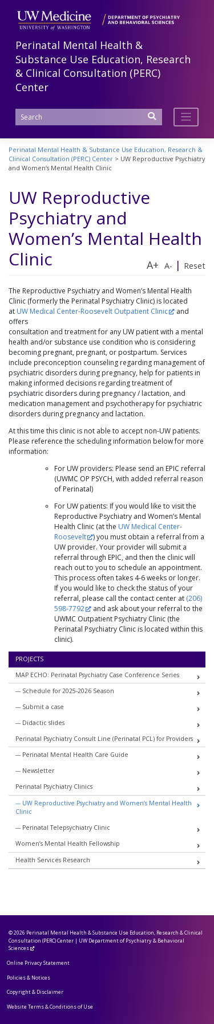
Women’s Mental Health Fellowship (67, 843)
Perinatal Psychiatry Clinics (53, 786)
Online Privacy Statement (38, 962)
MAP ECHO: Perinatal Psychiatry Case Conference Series (97, 675)
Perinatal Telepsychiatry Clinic (66, 828)
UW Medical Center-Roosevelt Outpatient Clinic (92, 311)
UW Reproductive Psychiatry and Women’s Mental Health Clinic (103, 807)
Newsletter (38, 771)
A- (168, 265)
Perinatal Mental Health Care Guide (75, 755)
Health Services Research (52, 860)
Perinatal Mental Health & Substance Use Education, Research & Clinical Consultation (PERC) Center (103, 66)
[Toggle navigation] (186, 117)
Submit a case (43, 707)
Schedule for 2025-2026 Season (68, 691)
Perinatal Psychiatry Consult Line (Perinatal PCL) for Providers (104, 739)
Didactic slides (43, 723)
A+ (153, 265)
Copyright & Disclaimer (35, 992)
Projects (29, 659)
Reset (194, 265)
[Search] (88, 117)
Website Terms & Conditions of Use (50, 1006)
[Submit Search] (152, 120)
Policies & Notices (28, 977)
